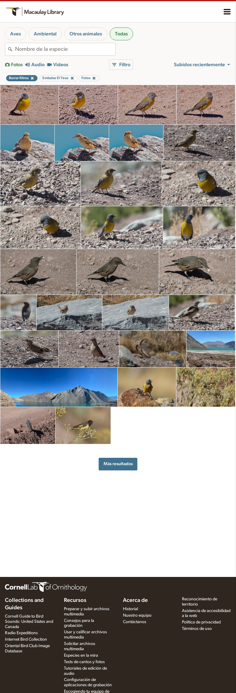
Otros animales (85, 33)
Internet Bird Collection (26, 639)
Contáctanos (134, 622)
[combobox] (65, 49)
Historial (130, 609)
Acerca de (135, 600)
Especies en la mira (81, 655)
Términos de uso (197, 629)
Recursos (75, 600)
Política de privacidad (201, 622)
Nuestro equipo (137, 615)
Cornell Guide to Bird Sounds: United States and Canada (29, 621)
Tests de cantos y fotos (84, 662)
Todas (121, 33)
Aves (15, 33)
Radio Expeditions (21, 633)
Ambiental (45, 33)
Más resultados (118, 463)
